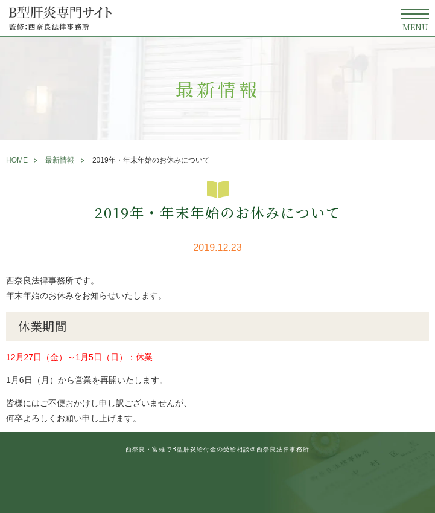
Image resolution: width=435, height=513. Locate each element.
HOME (17, 160)
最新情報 (59, 160)
